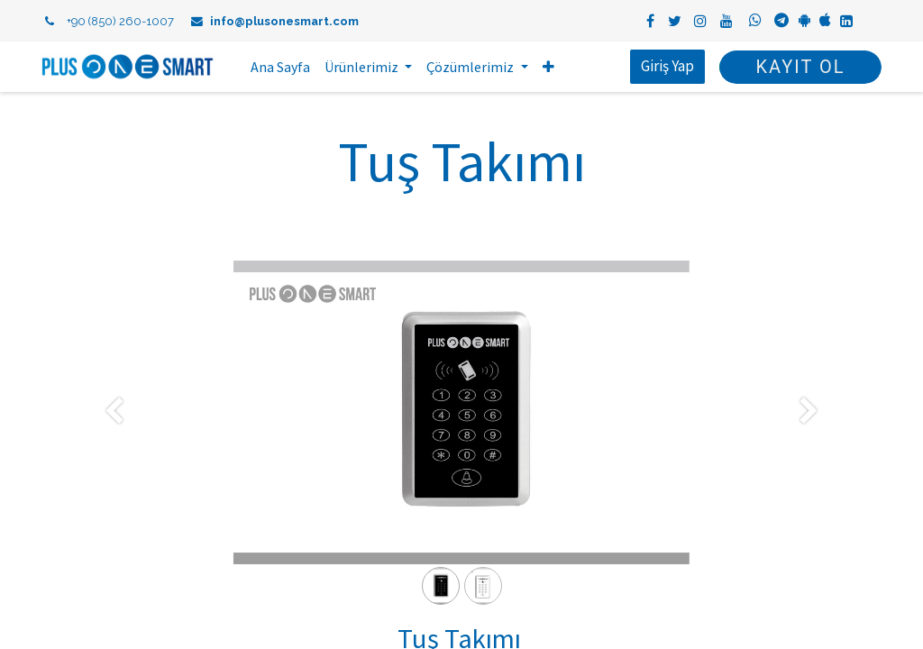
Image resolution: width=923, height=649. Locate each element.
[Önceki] (114, 441)
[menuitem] (282, 67)
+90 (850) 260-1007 (120, 21)
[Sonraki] (808, 441)
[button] (549, 67)
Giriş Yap (666, 66)
